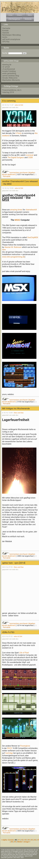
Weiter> (20, 842)
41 (19, 840)
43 (25, 840)
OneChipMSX (32, 237)
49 (15, 842)
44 (29, 840)
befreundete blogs (10, 61)
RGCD (9, 748)
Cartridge (9, 753)
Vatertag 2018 (8, 92)
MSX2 (17, 220)
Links (5, 24)
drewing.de (6, 65)
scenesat (29, 155)
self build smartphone (11, 39)
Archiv (4, 37)
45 (32, 840)
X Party (18, 133)
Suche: (5, 48)
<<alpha (4, 840)
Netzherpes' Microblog (11, 35)
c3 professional (8, 69)
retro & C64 (19, 105)
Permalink (6, 176)
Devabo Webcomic (9, 78)
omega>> (26, 842)
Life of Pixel (24, 653)
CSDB (30, 157)
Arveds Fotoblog (9, 71)
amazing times (16, 210)
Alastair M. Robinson (13, 247)
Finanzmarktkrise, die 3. (12, 90)
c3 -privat (6, 67)
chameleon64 (31, 210)
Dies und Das (19, 413)
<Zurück (10, 840)
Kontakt (5, 30)
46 (35, 840)
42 (22, 840)
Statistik (5, 33)
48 (12, 842)
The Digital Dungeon (15, 157)
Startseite (6, 28)
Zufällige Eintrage (10, 86)
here (4, 250)
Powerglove (25, 746)
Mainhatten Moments (11, 80)
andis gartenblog (9, 73)
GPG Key (5, 42)
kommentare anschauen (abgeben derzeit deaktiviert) (18, 401)
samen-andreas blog (10, 76)
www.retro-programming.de (13, 257)
